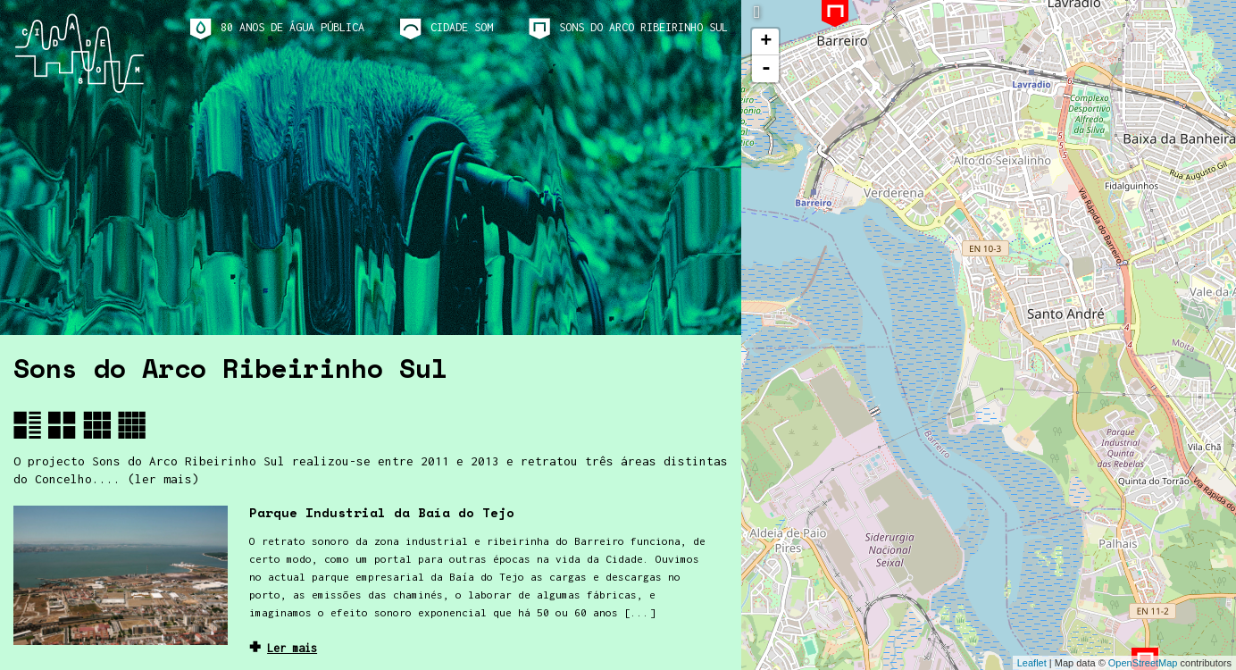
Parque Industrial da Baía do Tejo (381, 512)
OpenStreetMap (1143, 662)
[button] (27, 425)
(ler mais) (163, 479)
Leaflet (1032, 662)
